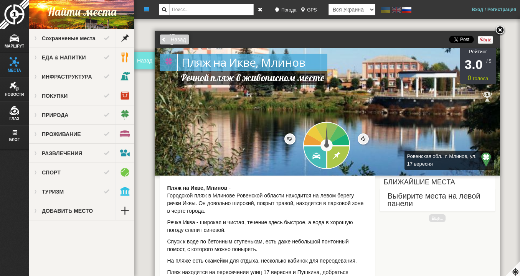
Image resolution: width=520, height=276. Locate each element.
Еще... (437, 218)
